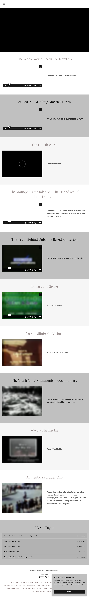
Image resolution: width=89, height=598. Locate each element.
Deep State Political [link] (13, 588)
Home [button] (12, 582)
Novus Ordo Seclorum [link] (38, 591)
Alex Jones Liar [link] (20, 582)
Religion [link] (49, 591)
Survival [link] (44, 588)
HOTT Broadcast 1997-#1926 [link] (31, 585)
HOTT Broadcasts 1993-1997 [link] (12, 585)
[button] (12, 4)
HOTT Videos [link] (44, 582)
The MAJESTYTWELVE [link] (32, 582)
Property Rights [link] (46, 585)
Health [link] (39, 588)
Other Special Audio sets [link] (28, 588)
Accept (69, 591)
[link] (44, 535)
